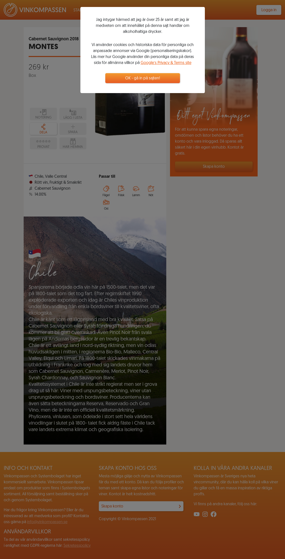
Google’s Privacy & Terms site (166, 63)
